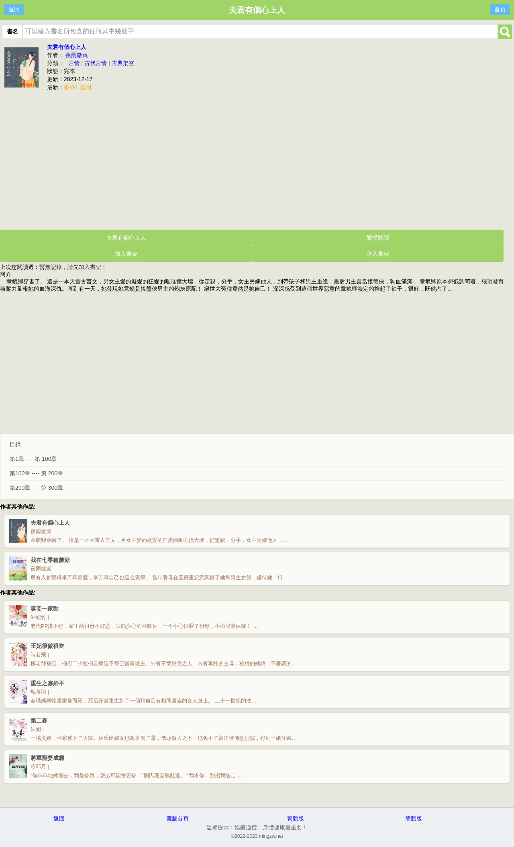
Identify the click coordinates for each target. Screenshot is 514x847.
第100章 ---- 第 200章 (36, 473)
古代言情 (95, 63)
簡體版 (413, 818)
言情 (74, 63)
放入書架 (126, 253)
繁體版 (295, 818)
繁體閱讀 (378, 237)
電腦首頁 (177, 818)
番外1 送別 (77, 87)
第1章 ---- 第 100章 (33, 459)
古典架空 (123, 63)
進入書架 (378, 253)
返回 (14, 9)
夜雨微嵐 (76, 55)
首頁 (500, 9)
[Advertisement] (257, 159)
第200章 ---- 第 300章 (36, 488)
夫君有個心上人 (66, 47)
